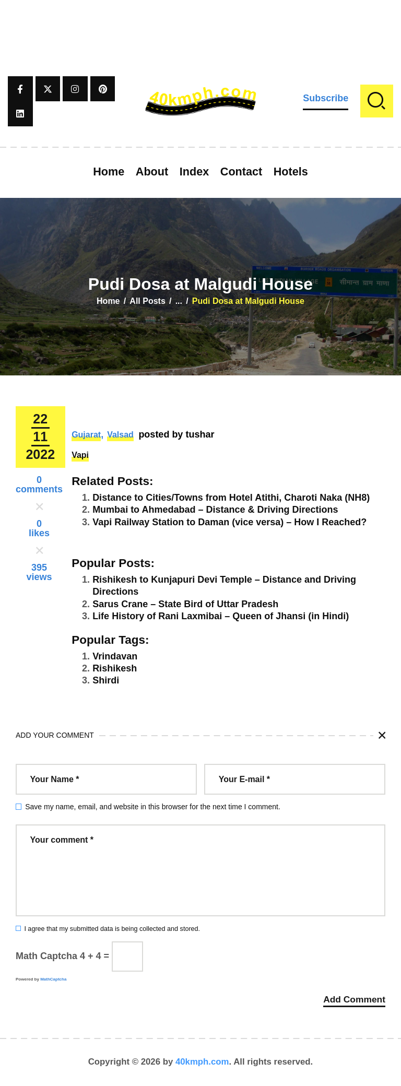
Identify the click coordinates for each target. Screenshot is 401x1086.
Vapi (80, 455)
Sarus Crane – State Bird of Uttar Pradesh (185, 604)
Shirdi (105, 680)
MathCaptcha (53, 979)
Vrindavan (114, 656)
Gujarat (86, 434)
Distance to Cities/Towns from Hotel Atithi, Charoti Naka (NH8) (231, 497)
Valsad (120, 434)
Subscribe (325, 98)
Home (108, 301)
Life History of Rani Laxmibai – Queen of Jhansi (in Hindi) (220, 616)
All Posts (147, 301)
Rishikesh (114, 668)
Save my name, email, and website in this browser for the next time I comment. (152, 806)
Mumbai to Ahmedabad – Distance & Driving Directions (215, 509)
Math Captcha (46, 956)
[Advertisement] (200, 23)
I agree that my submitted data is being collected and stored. (112, 928)
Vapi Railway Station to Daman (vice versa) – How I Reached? (229, 522)
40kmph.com (202, 1062)
